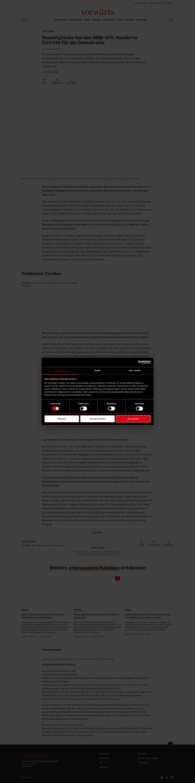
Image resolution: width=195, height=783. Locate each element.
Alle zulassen (133, 419)
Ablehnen (61, 419)
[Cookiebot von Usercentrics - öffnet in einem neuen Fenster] (140, 362)
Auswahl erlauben (97, 419)
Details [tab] (97, 370)
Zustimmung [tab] (60, 371)
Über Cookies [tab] (135, 370)
